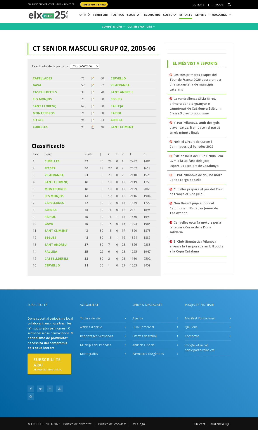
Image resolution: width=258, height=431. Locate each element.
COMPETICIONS (113, 26)
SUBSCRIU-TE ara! (94, 4)
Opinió (84, 15)
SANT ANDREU (122, 92)
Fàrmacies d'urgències (148, 354)
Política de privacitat (77, 424)
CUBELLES (40, 127)
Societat (134, 15)
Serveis (200, 15)
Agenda (137, 318)
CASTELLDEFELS (45, 92)
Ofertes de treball (144, 336)
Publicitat (198, 424)
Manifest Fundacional (200, 318)
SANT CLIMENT (122, 127)
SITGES (38, 120)
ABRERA (117, 120)
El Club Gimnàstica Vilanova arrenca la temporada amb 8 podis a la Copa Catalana (196, 246)
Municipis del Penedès (95, 345)
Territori (100, 15)
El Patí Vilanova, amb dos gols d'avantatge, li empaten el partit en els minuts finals (195, 128)
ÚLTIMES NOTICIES (141, 26)
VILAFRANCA (120, 85)
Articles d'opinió (91, 327)
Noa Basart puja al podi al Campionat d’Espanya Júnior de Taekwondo (194, 208)
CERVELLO (118, 78)
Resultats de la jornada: (50, 66)
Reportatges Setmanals (96, 336)
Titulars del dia (90, 318)
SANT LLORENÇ (44, 106)
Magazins (219, 15)
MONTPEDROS (44, 113)
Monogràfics (89, 354)
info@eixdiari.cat (196, 345)
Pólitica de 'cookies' (112, 424)
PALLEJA (117, 106)
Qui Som (191, 327)
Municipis (198, 4)
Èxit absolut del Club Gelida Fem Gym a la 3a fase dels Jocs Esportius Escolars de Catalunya (196, 161)
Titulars (217, 4)
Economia (152, 15)
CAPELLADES (42, 78)
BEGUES (116, 99)
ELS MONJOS (42, 99)
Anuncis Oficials (143, 345)
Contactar (192, 336)
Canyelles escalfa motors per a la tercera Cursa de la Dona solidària (195, 227)
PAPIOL (116, 113)
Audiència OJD (220, 424)
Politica (117, 15)
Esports (185, 15)
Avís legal (138, 424)
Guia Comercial (143, 327)
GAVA (37, 85)
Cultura (169, 15)
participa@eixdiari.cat (200, 350)
